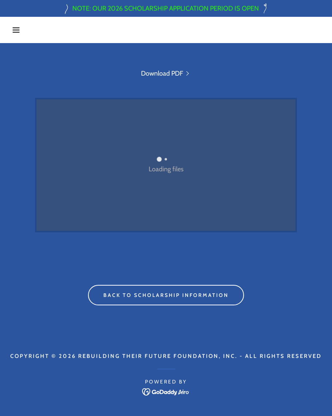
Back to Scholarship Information (166, 295)
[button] (16, 30)
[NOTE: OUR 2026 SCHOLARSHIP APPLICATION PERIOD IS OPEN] (166, 8)
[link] (166, 73)
